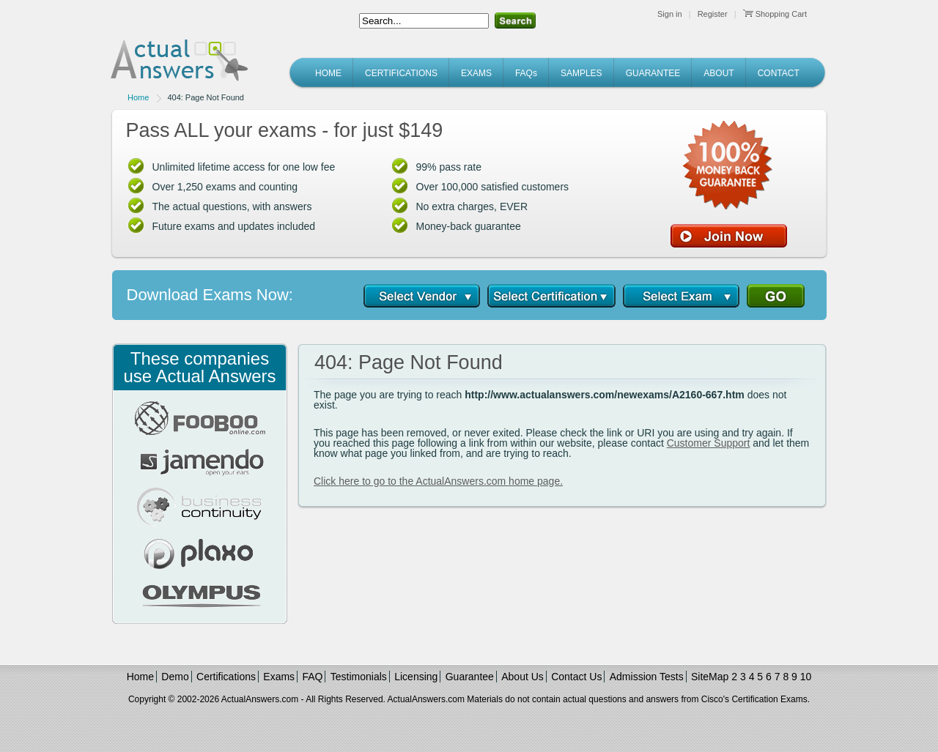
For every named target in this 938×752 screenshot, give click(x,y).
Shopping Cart (775, 14)
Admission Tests (647, 676)
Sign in (669, 14)
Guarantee (470, 676)
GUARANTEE (653, 73)
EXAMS (476, 73)
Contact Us (576, 676)
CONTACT (778, 73)
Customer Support (708, 443)
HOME (328, 73)
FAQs (526, 73)
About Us (522, 676)
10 (806, 676)
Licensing (415, 676)
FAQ (312, 676)
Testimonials (358, 676)
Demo (174, 676)
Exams (279, 676)
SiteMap (709, 676)
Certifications (226, 676)
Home (138, 97)
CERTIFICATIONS (401, 73)
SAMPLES (581, 73)
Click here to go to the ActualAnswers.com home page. (438, 481)
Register (713, 14)
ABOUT (719, 73)
